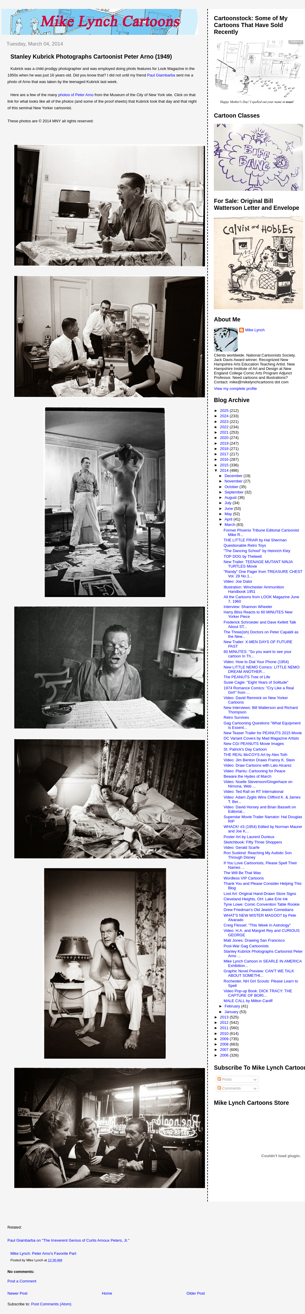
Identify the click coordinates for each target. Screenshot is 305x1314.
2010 (225, 1033)
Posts (224, 1079)
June (229, 508)
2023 (225, 421)
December (234, 476)
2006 (225, 1055)
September (235, 492)
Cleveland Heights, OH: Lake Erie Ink (256, 899)
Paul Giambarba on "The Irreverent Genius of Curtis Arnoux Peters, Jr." (68, 1240)
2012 (225, 1022)
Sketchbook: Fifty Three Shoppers (253, 842)
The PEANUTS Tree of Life (247, 677)
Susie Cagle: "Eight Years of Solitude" (256, 682)
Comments (229, 1088)
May (229, 514)
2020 (225, 437)
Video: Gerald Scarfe (241, 847)
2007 (225, 1049)
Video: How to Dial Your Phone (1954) (256, 662)
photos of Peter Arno (76, 95)
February (233, 1006)
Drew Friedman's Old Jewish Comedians (258, 909)
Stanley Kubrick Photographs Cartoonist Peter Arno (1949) (91, 56)
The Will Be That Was (242, 873)
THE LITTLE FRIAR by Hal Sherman (255, 540)
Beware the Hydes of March (247, 776)
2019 (225, 443)
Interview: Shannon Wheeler (248, 606)
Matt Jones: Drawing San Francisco (254, 940)
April (229, 519)
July (229, 503)
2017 (225, 454)
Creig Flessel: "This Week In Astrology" (257, 925)
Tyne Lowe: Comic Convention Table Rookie (262, 904)
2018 (225, 448)
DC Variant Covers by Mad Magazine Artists (261, 738)
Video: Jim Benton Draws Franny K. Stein (259, 760)
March (230, 524)
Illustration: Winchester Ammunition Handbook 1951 (254, 589)
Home (107, 1293)
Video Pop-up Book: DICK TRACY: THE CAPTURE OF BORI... (258, 993)
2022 (225, 427)
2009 (225, 1039)
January (232, 1012)
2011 (225, 1028)
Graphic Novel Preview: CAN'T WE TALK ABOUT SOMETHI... (259, 973)
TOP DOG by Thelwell (243, 556)
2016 (225, 459)
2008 (225, 1044)
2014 (225, 470)
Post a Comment (21, 1281)
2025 (225, 410)
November (234, 481)
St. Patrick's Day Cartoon (245, 749)
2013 (225, 1017)
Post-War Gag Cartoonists (246, 946)
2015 (225, 465)
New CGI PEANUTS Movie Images (254, 743)
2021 (225, 432)
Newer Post (17, 1293)
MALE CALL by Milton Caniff (248, 1001)
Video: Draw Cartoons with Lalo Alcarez (258, 765)
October (232, 487)
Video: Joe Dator (238, 581)
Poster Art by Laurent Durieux (249, 837)
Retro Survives (236, 717)
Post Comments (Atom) (51, 1304)
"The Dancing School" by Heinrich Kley (257, 551)
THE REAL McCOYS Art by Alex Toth (255, 754)
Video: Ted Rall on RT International (254, 791)
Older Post (195, 1293)
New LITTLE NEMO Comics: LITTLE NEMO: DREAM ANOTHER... (262, 669)
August (231, 497)
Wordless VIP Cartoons (244, 878)
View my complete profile (235, 388)
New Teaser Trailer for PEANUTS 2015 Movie (263, 733)
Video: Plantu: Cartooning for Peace (254, 771)
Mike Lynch (254, 330)
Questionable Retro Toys (245, 545)
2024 (225, 416)
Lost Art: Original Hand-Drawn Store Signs (260, 893)
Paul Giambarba (161, 75)
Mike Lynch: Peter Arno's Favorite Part (43, 1253)
